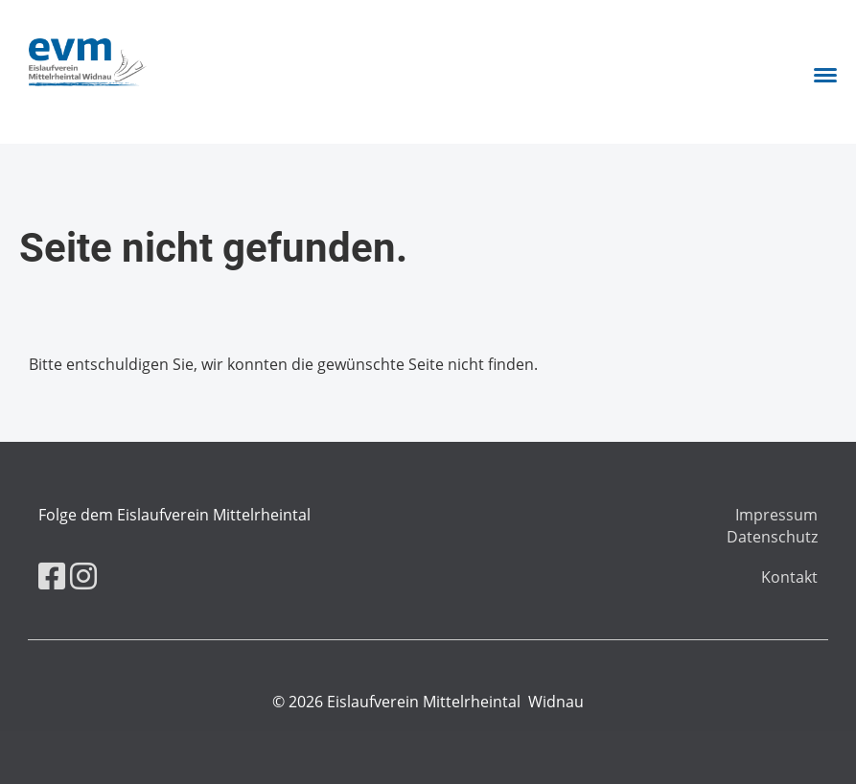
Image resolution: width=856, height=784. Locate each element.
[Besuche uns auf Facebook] (51, 575)
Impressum (776, 514)
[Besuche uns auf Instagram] (83, 575)
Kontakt (789, 577)
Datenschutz (772, 536)
